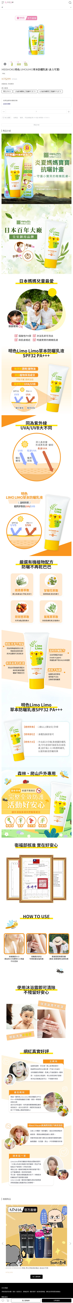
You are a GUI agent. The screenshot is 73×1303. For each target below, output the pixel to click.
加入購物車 (26, 1300)
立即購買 (57, 1300)
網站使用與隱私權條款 (53, 1259)
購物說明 (26, 1259)
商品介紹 (36, 125)
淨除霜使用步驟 (7, 1259)
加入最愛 (6, 117)
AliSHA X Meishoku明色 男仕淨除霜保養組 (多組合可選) (20, 1237)
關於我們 (33, 1259)
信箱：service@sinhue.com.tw (13, 1274)
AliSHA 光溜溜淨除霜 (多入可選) (49, 1236)
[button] (70, 1227)
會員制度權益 (41, 1259)
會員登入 (19, 1259)
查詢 (14, 1259)
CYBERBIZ (48, 1295)
